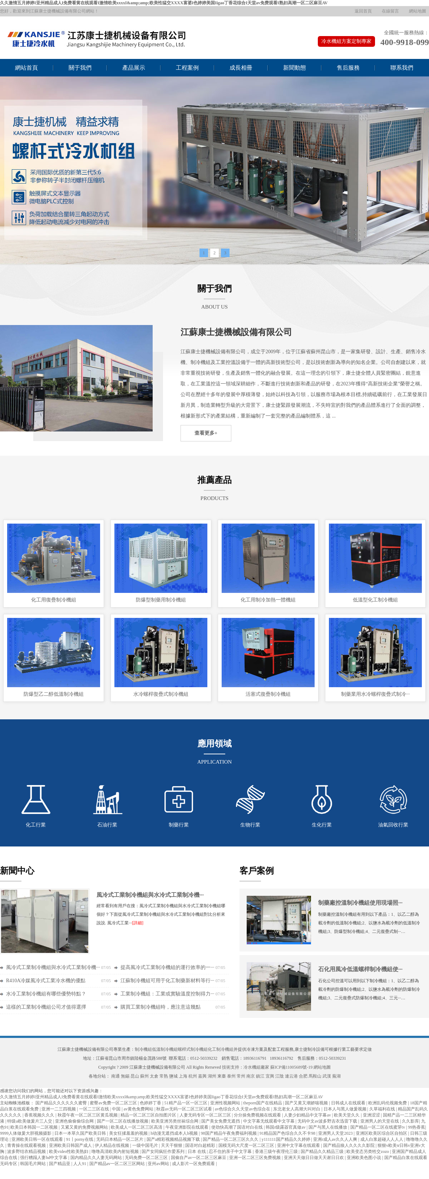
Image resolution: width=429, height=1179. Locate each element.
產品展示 (133, 68)
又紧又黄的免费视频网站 (85, 1127)
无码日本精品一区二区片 (120, 1139)
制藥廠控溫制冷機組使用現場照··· (360, 903)
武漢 (326, 1076)
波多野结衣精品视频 (27, 1151)
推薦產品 (214, 480)
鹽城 (173, 1076)
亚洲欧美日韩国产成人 (71, 1145)
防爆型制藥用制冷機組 (161, 600)
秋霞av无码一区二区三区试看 (184, 1108)
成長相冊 (241, 68)
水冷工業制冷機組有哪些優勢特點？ (46, 993)
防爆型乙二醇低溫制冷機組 (54, 694)
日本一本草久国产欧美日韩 (80, 1133)
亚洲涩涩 (372, 1115)
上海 (183, 1076)
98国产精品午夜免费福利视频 (229, 1133)
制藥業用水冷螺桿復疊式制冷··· (375, 694)
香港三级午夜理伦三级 (277, 1151)
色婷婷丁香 (151, 1102)
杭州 (192, 1076)
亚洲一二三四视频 (59, 1108)
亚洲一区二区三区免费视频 (255, 1157)
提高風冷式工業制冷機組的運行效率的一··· (167, 967)
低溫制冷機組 (165, 1049)
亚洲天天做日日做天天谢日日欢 (314, 1157)
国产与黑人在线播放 (328, 1127)
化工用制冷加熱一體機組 (268, 600)
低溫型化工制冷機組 (375, 600)
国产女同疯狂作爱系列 (164, 1151)
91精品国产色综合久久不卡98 (288, 1133)
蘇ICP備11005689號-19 (291, 1067)
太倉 (154, 1076)
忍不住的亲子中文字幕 (231, 1151)
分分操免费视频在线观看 (258, 1115)
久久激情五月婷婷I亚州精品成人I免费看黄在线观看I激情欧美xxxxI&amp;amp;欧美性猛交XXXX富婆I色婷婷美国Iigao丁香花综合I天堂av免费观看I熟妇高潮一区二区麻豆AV (163, 2)
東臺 (221, 1076)
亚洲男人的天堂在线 (380, 1121)
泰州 (231, 1076)
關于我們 (80, 68)
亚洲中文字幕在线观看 (299, 1145)
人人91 (80, 1163)
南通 (115, 1076)
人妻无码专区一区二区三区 (205, 1115)
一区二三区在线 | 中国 (100, 1108)
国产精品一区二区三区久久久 (231, 1139)
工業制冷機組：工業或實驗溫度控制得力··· (167, 993)
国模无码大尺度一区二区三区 (246, 1145)
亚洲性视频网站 (225, 1102)
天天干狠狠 (172, 1145)
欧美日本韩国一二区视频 (34, 1127)
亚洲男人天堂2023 (336, 1133)
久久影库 (410, 1121)
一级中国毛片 (145, 1145)
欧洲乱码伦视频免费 (388, 1102)
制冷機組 (143, 1049)
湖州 (212, 1076)
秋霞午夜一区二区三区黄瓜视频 (88, 1115)
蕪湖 (336, 1076)
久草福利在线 (382, 1108)
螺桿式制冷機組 (193, 1049)
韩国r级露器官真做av (286, 1127)
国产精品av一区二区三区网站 (117, 1163)
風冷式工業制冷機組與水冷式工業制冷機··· (150, 895)
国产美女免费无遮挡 (221, 1121)
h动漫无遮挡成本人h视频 (175, 1133)
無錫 (125, 1076)
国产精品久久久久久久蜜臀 (61, 1102)
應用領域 (214, 743)
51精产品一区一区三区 (186, 1102)
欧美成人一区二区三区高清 (137, 1127)
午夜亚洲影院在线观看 (187, 1127)
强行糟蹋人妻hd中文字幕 (44, 1157)
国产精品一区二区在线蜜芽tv (378, 1127)
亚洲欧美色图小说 (364, 1157)
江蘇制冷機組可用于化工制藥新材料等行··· (167, 980)
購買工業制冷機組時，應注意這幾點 (160, 1007)
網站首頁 (26, 68)
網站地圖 (417, 11)
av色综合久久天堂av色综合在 (243, 1108)
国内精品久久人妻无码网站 (96, 1157)
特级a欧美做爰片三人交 (30, 1121)
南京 (250, 1076)
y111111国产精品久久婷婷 (286, 1139)
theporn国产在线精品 (263, 1102)
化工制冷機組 (220, 1049)
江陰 (279, 1076)
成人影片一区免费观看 (194, 1163)
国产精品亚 (60, 1163)
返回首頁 (363, 11)
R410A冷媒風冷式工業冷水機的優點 (45, 980)
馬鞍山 (315, 1076)
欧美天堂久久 (347, 1115)
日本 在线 (197, 1151)
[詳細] (137, 922)
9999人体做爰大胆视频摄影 (26, 1133)
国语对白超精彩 (200, 1145)
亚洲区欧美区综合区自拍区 (382, 1133)
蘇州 (144, 1076)
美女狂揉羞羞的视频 (129, 1133)
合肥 (303, 1076)
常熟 (163, 1076)
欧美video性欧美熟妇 (69, 1151)
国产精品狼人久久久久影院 (349, 1145)
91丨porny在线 (80, 1139)
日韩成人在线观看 (348, 1102)
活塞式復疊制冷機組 (268, 694)
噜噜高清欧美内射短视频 (116, 1151)
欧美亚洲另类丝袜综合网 (175, 1121)
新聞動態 (294, 68)
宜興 (270, 1076)
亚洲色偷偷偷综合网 (75, 1121)
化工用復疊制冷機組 (53, 600)
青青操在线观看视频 (27, 1145)
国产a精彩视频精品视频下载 (174, 1139)
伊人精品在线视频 (112, 1145)
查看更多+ (205, 433)
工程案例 (187, 68)
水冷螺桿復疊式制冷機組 (160, 694)
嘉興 (202, 1076)
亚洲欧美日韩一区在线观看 (37, 1139)
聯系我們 (401, 68)
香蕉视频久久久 (39, 1115)
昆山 (134, 1076)
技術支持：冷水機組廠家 (245, 1067)
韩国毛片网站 (33, 1163)
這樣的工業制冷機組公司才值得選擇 (46, 1007)
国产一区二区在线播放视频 (123, 1121)
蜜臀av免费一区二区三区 (114, 1102)
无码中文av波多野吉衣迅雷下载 (327, 1121)
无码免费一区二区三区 (147, 1157)
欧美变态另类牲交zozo (368, 1151)
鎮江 (260, 1076)
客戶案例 (257, 870)
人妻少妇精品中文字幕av (308, 1115)
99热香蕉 (416, 1127)
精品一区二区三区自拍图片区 (148, 1115)
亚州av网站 (159, 1163)
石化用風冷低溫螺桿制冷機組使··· (360, 969)
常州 (241, 1076)
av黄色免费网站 (139, 1108)
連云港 (291, 1076)
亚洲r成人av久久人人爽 (335, 1139)
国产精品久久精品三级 (323, 1151)
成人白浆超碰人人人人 (382, 1139)
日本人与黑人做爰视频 (346, 1108)
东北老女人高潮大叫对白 (297, 1108)
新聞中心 (17, 870)
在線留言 (390, 11)
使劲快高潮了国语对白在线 (237, 1127)
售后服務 (348, 68)
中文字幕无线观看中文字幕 (269, 1121)
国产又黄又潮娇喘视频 (307, 1102)
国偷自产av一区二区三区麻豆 (199, 1157)
